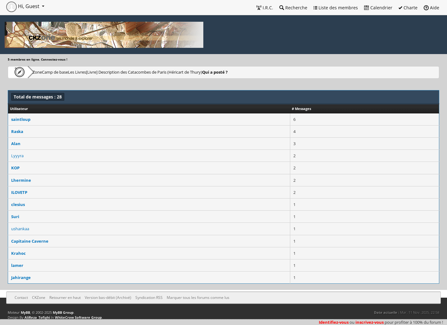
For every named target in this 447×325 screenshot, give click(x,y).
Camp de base (75, 72)
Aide (431, 8)
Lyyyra (17, 155)
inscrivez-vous (369, 322)
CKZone (43, 72)
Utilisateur (19, 108)
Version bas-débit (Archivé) (108, 297)
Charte (408, 8)
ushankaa (20, 228)
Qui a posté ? (263, 72)
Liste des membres (336, 8)
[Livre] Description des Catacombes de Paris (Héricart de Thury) (184, 72)
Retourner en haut (65, 297)
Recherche (293, 8)
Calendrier (378, 8)
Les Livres (108, 72)
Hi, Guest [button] (23, 6)
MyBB (25, 312)
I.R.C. (264, 8)
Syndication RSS (149, 297)
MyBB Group (63, 312)
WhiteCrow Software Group (78, 317)
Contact (21, 297)
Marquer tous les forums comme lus (198, 297)
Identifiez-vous (334, 322)
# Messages (301, 108)
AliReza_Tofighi (37, 317)
